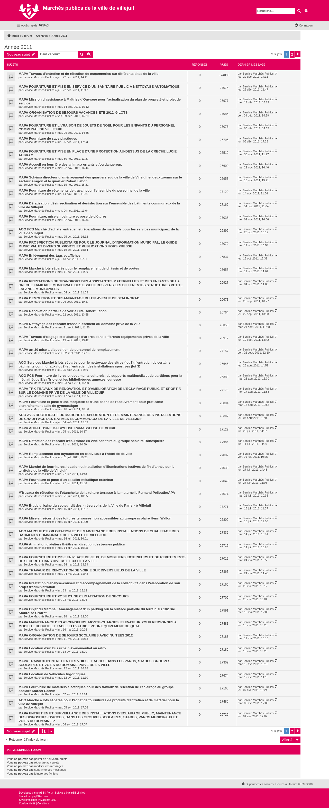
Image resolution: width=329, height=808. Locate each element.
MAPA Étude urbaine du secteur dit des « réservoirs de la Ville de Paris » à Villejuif (85, 505)
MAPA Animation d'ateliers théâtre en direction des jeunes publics (72, 544)
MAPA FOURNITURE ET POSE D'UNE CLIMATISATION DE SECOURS (74, 596)
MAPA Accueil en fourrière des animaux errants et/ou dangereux (70, 164)
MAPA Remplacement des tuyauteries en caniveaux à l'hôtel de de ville (75, 454)
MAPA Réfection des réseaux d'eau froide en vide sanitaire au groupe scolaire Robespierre (91, 441)
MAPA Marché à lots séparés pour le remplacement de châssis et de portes (79, 268)
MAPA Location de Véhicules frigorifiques (52, 674)
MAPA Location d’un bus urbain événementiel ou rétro (62, 648)
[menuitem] (44, 25)
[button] (297, 54)
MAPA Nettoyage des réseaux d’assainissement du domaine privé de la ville (79, 324)
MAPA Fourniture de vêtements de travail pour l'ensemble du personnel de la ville (84, 190)
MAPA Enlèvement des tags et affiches (49, 255)
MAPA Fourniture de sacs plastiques (48, 138)
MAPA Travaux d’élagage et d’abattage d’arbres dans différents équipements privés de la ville (94, 337)
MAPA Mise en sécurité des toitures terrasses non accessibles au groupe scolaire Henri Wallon (95, 518)
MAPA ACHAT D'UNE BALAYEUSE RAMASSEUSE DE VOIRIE (67, 428)
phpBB (40, 792)
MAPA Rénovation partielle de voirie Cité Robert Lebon (63, 311)
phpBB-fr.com (40, 796)
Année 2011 (18, 47)
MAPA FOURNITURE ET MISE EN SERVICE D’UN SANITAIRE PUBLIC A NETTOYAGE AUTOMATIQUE (99, 86)
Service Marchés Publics (38, 77)
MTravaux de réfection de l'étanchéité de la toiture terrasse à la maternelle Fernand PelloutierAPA (97, 493)
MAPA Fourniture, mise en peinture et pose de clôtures (63, 216)
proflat (29, 799)
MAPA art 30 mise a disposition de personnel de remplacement (69, 350)
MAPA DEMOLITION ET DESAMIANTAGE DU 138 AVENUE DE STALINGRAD (79, 298)
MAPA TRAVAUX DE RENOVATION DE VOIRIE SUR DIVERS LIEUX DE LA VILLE (82, 570)
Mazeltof (45, 799)
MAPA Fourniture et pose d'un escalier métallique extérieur (66, 480)
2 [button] (292, 54)
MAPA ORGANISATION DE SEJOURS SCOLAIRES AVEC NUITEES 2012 (76, 635)
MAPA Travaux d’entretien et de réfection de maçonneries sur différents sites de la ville (89, 74)
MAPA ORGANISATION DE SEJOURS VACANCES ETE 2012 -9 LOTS (73, 112)
